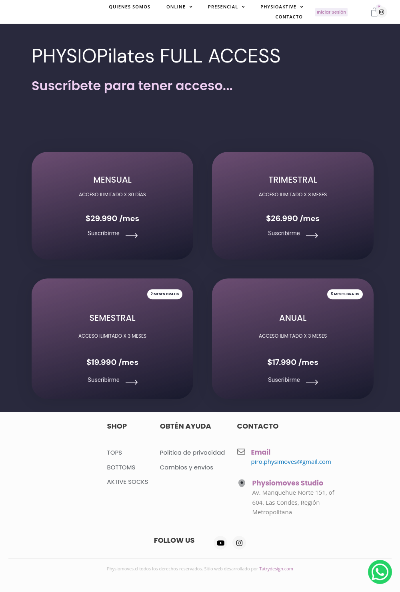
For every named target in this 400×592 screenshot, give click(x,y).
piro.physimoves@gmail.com (291, 461)
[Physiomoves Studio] (241, 483)
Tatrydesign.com (276, 569)
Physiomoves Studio (287, 483)
